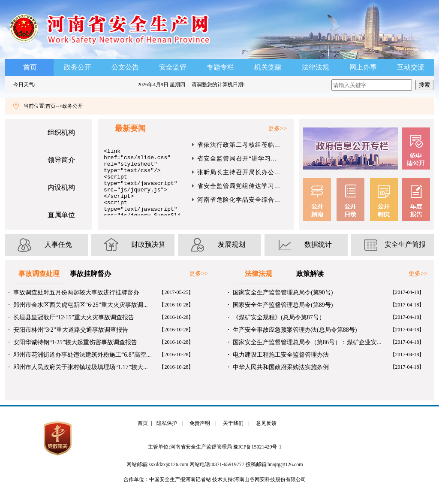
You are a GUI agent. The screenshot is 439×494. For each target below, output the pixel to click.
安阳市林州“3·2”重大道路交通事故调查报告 (70, 330)
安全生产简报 (405, 244)
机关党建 (268, 67)
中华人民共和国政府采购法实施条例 (281, 367)
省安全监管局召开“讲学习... (237, 158)
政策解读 (310, 273)
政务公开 (77, 67)
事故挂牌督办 (90, 273)
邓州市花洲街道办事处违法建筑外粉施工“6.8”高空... (81, 355)
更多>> (277, 128)
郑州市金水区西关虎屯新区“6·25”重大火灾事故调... (80, 305)
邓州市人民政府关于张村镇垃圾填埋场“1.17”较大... (80, 367)
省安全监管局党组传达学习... (238, 186)
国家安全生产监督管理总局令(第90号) (283, 292)
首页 (30, 67)
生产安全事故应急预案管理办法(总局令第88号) (295, 330)
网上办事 (363, 67)
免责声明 (198, 423)
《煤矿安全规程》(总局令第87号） (279, 317)
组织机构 (61, 132)
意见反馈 (265, 423)
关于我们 (232, 423)
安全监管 (172, 67)
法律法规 (315, 67)
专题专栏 (220, 67)
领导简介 (61, 160)
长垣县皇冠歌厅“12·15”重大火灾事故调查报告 (73, 317)
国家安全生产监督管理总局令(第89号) (283, 305)
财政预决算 (148, 244)
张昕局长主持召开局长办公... (238, 172)
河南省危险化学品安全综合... (238, 200)
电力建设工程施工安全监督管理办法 (281, 355)
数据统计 (318, 244)
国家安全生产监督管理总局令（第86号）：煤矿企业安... (307, 342)
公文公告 (125, 67)
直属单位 (61, 214)
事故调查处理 (39, 273)
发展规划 (231, 244)
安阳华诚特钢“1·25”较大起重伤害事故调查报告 (75, 342)
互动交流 (410, 67)
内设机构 (61, 187)
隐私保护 (165, 423)
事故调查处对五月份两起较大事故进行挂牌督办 (76, 292)
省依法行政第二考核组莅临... (238, 145)
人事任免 (58, 244)
